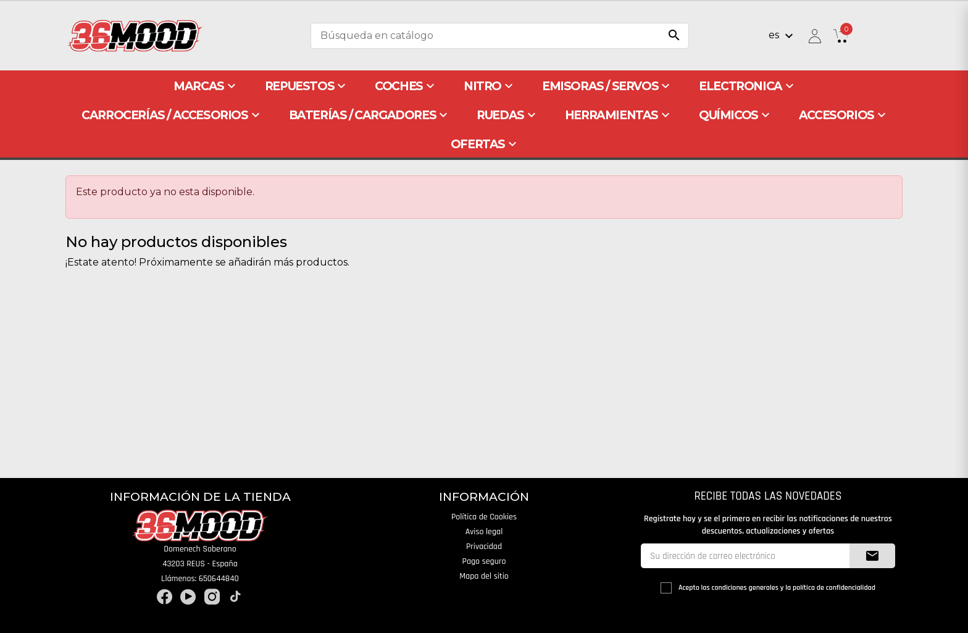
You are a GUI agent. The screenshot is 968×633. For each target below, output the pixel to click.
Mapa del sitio (484, 576)
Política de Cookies (484, 516)
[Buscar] (500, 36)
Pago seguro (484, 561)
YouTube (188, 597)
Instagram (212, 597)
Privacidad (484, 546)
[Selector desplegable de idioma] (782, 35)
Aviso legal (484, 531)
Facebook (164, 597)
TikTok (235, 597)
